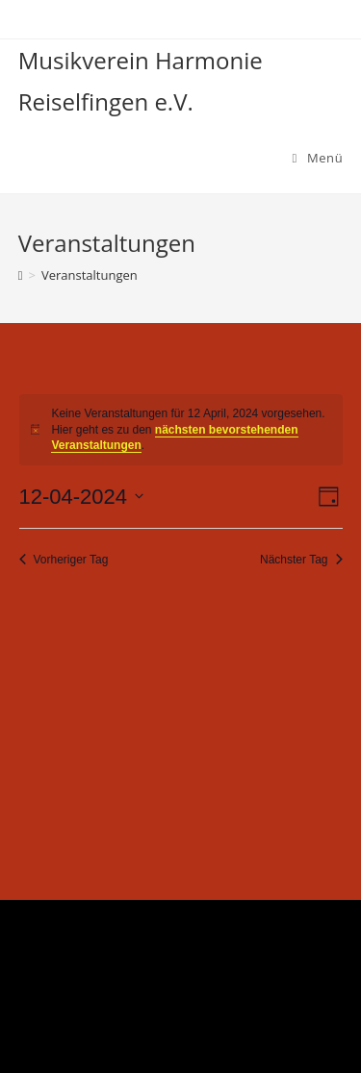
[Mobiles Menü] (318, 157)
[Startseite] (20, 275)
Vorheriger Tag (64, 559)
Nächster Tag (301, 559)
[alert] (181, 429)
